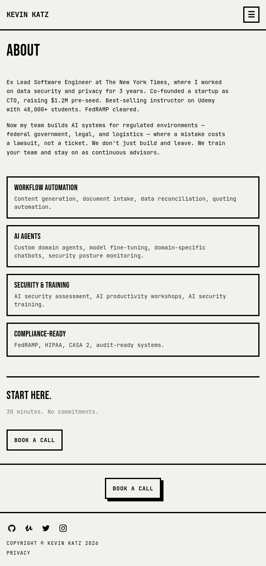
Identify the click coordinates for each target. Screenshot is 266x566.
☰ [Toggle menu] (251, 14)
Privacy (19, 553)
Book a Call (34, 440)
